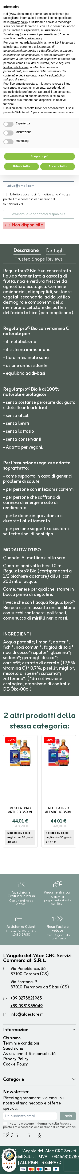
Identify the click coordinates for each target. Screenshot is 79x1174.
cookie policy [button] (33, 38)
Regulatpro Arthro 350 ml (20, 810)
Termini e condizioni (21, 1043)
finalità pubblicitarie (15, 67)
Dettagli (55, 251)
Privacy (64, 1123)
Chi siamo (12, 1038)
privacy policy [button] (19, 22)
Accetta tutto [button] (57, 166)
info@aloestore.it (27, 1014)
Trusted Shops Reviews (39, 260)
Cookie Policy (15, 1064)
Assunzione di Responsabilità (29, 1053)
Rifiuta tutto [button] (21, 166)
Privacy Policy (15, 1059)
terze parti (68, 42)
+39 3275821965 (26, 998)
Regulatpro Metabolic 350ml (58, 810)
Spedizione (13, 1048)
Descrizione (26, 251)
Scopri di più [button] (39, 156)
